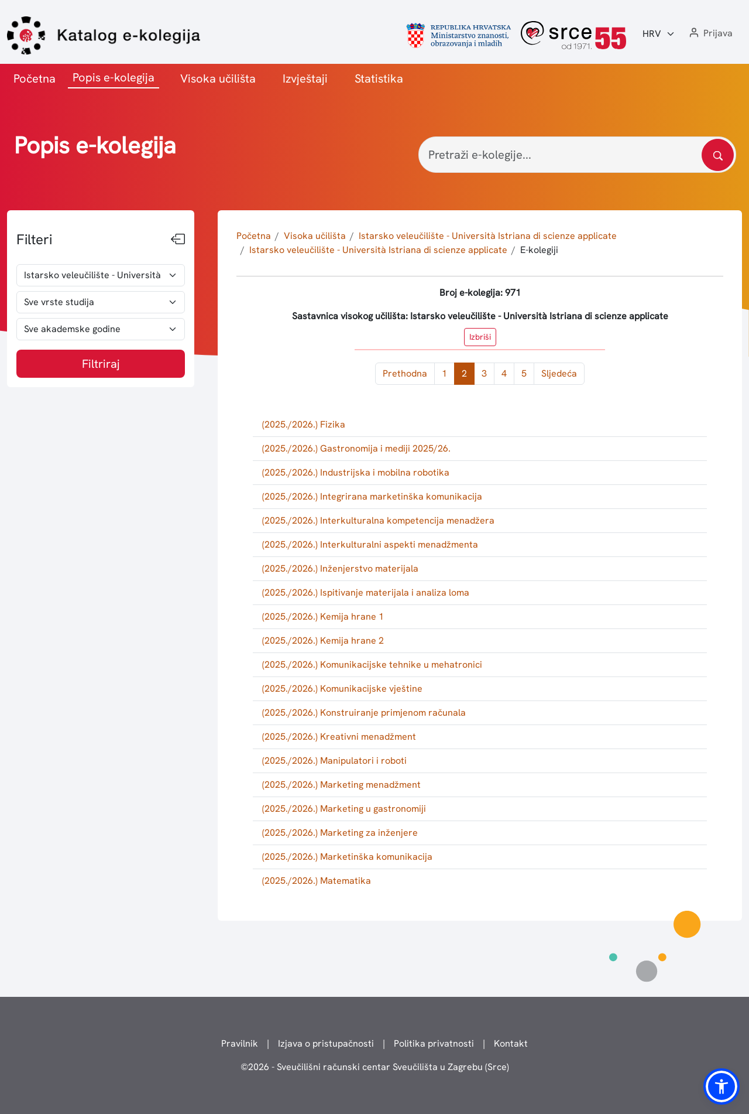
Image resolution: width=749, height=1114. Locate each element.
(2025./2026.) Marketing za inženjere (340, 832)
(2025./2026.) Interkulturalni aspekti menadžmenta (370, 544)
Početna (34, 78)
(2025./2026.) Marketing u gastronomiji (344, 808)
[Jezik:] (658, 34)
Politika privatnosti (434, 1043)
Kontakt (511, 1043)
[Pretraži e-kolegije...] (577, 154)
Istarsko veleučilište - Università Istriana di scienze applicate (488, 236)
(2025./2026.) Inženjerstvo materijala (340, 568)
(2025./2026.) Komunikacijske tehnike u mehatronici (372, 664)
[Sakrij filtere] (178, 239)
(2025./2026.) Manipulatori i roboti (334, 760)
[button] (709, 34)
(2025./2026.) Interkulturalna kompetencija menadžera (378, 520)
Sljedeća (559, 373)
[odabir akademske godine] (100, 329)
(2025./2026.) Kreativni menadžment (339, 736)
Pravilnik (239, 1043)
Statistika (379, 78)
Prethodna (405, 373)
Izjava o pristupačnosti (326, 1043)
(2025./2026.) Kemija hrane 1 (323, 616)
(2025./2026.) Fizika (303, 424)
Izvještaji (305, 78)
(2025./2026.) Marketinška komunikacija (347, 856)
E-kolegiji (539, 250)
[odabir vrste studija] (100, 302)
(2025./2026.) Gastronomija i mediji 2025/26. (356, 448)
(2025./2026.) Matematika (316, 880)
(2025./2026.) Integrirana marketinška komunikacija (372, 496)
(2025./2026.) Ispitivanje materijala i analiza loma (365, 592)
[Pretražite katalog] (718, 155)
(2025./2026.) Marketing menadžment (341, 784)
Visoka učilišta (218, 78)
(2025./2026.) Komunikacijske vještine (342, 688)
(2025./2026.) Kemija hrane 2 (323, 640)
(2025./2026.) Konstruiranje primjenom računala (364, 712)
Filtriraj (101, 363)
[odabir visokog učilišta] (100, 275)
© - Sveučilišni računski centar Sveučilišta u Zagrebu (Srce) (374, 1067)
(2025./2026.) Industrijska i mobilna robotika (355, 472)
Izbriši (480, 337)
